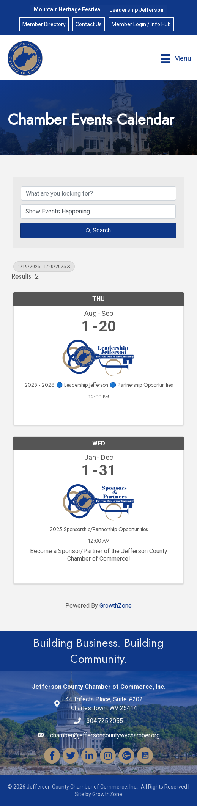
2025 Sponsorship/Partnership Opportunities (99, 529)
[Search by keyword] (98, 193)
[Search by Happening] (98, 211)
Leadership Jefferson (136, 10)
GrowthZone (115, 605)
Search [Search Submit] (98, 230)
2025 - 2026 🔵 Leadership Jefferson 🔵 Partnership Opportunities (99, 385)
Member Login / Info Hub (141, 24)
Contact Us (89, 24)
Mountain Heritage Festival (68, 9)
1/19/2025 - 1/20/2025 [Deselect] (44, 266)
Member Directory (44, 24)
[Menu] (176, 58)
